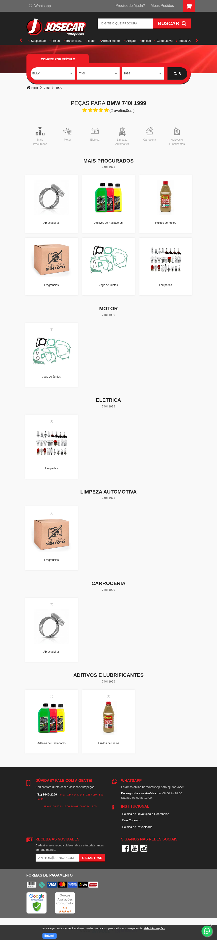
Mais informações (154, 928)
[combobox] (53, 73)
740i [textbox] (82, 73)
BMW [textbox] (36, 73)
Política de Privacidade (137, 827)
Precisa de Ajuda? (130, 6)
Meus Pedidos (162, 6)
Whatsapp (40, 6)
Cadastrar (92, 858)
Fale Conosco (131, 820)
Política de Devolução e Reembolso (145, 814)
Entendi (49, 935)
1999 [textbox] (127, 73)
